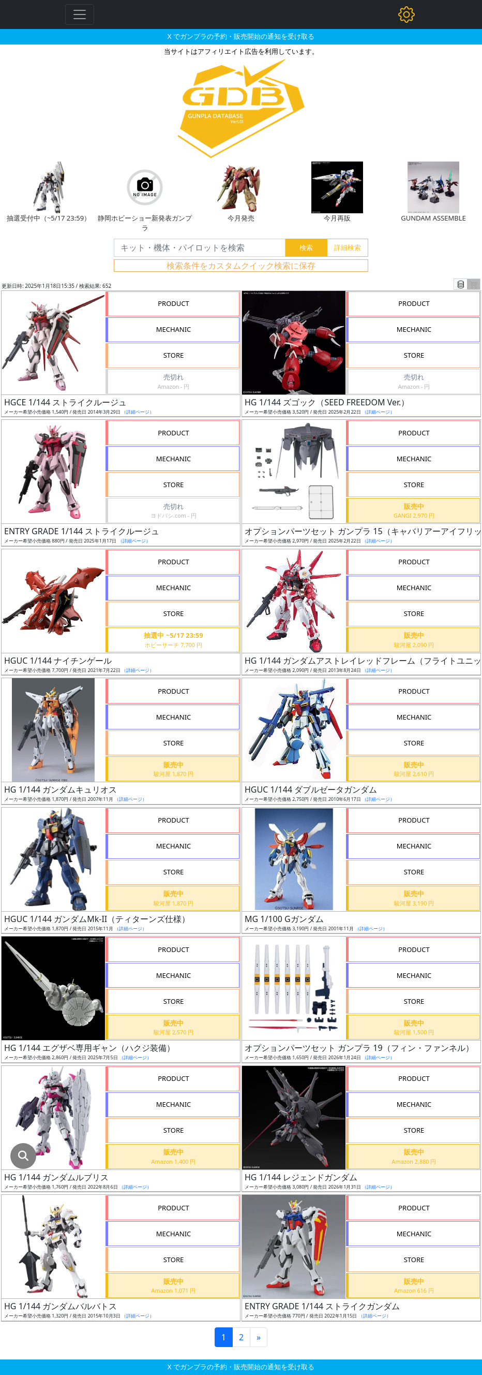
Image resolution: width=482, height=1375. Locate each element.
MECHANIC (173, 329)
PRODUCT (173, 303)
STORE (173, 355)
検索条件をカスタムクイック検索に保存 (241, 265)
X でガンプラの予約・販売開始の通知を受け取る (241, 36)
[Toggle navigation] (79, 14)
